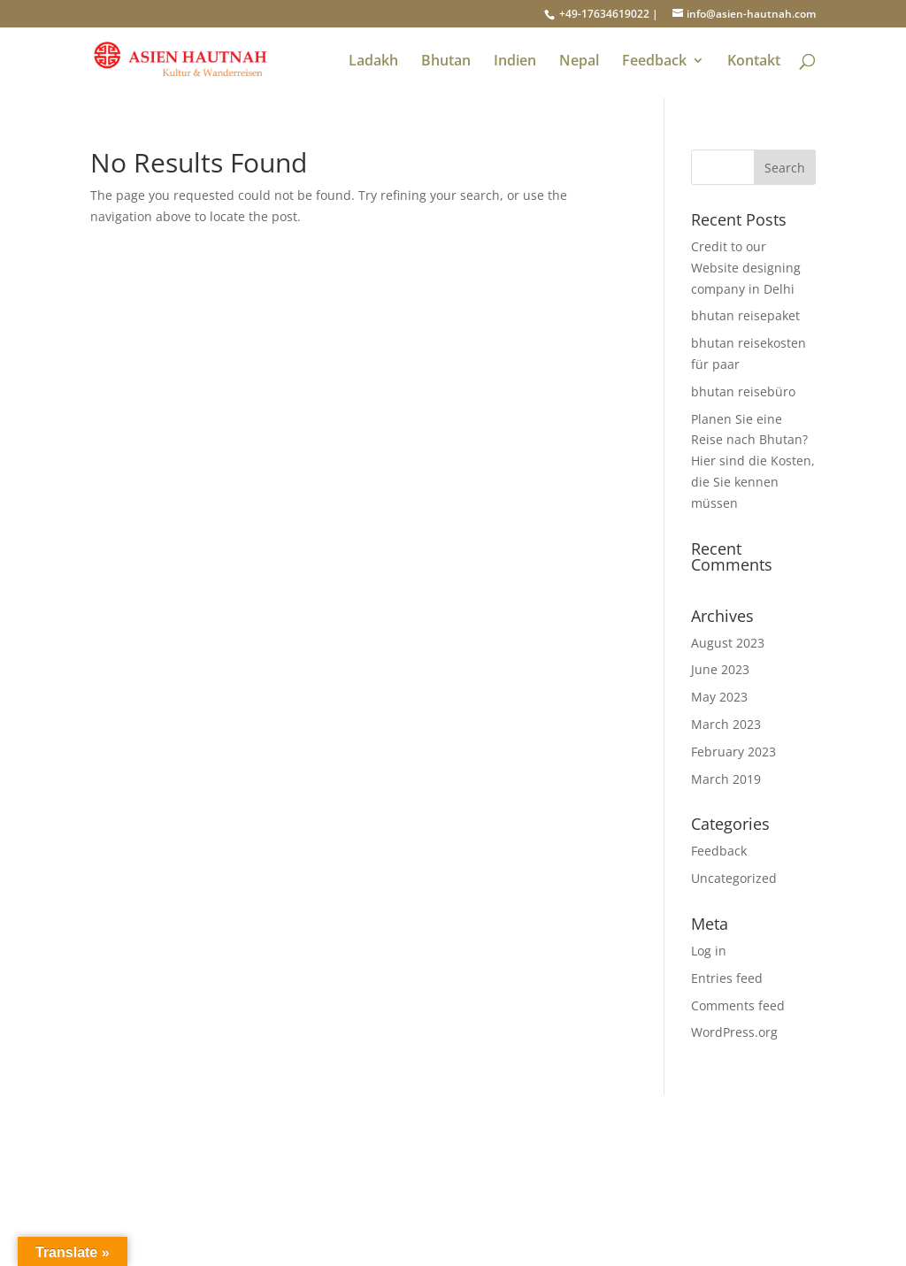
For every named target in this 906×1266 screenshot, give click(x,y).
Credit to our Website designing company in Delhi (746, 267)
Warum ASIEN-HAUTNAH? (166, 1201)
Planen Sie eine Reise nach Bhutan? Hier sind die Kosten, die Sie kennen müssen (753, 460)
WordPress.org (734, 1032)
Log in (708, 950)
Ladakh (373, 62)
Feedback (654, 62)
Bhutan (446, 62)
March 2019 (726, 779)
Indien (515, 62)
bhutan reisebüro (743, 391)
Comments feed (738, 1005)
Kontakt (753, 62)
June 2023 (720, 669)
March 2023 (726, 724)
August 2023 (727, 642)
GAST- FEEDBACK (395, 1159)
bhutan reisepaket (745, 315)
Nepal (579, 62)
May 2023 (719, 696)
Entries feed (727, 978)
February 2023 (733, 751)
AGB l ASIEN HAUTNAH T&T (428, 1179)
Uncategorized (734, 878)
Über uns (117, 1179)
